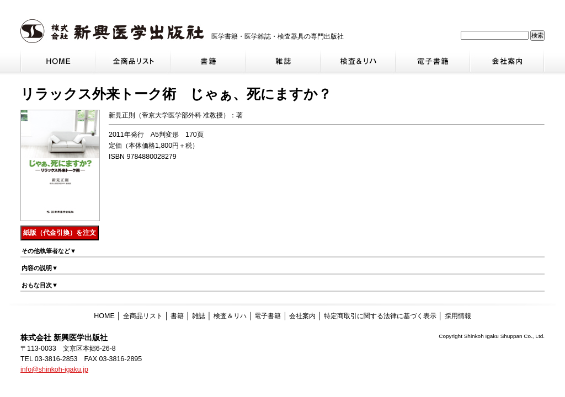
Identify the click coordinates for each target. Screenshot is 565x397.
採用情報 (458, 316)
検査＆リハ (230, 316)
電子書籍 (267, 316)
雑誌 (198, 316)
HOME (104, 316)
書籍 (177, 316)
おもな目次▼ (40, 285)
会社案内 (302, 316)
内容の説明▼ (40, 268)
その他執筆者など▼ (49, 251)
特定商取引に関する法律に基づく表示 (380, 316)
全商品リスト (143, 316)
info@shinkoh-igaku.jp (54, 369)
